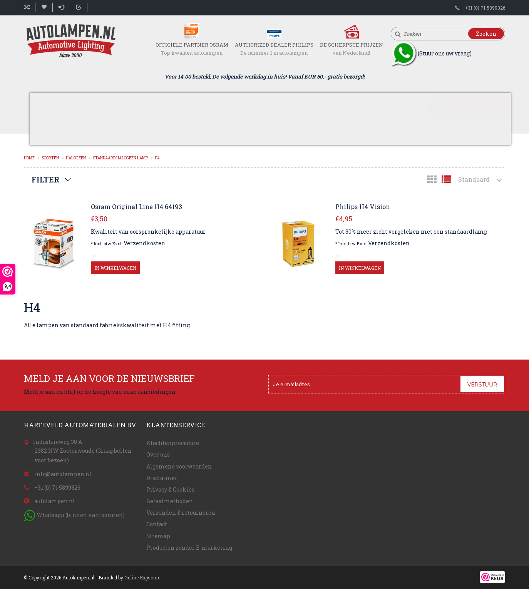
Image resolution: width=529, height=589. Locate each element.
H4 (157, 158)
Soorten (95, 105)
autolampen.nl (54, 501)
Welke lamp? (237, 105)
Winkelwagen (463, 102)
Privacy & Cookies (170, 489)
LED (136, 105)
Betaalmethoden (169, 501)
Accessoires (391, 105)
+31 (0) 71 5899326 (485, 8)
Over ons (158, 454)
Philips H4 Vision (362, 207)
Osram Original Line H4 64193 (136, 207)
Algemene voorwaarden (179, 466)
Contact (54, 132)
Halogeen (76, 158)
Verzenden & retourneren (180, 512)
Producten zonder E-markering (189, 547)
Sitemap (158, 536)
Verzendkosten (144, 243)
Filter (45, 179)
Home (50, 105)
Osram (291, 105)
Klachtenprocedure (172, 443)
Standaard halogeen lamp (120, 158)
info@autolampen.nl (63, 474)
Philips (336, 105)
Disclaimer (161, 478)
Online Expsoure (142, 577)
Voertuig (179, 105)
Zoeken (486, 33)
